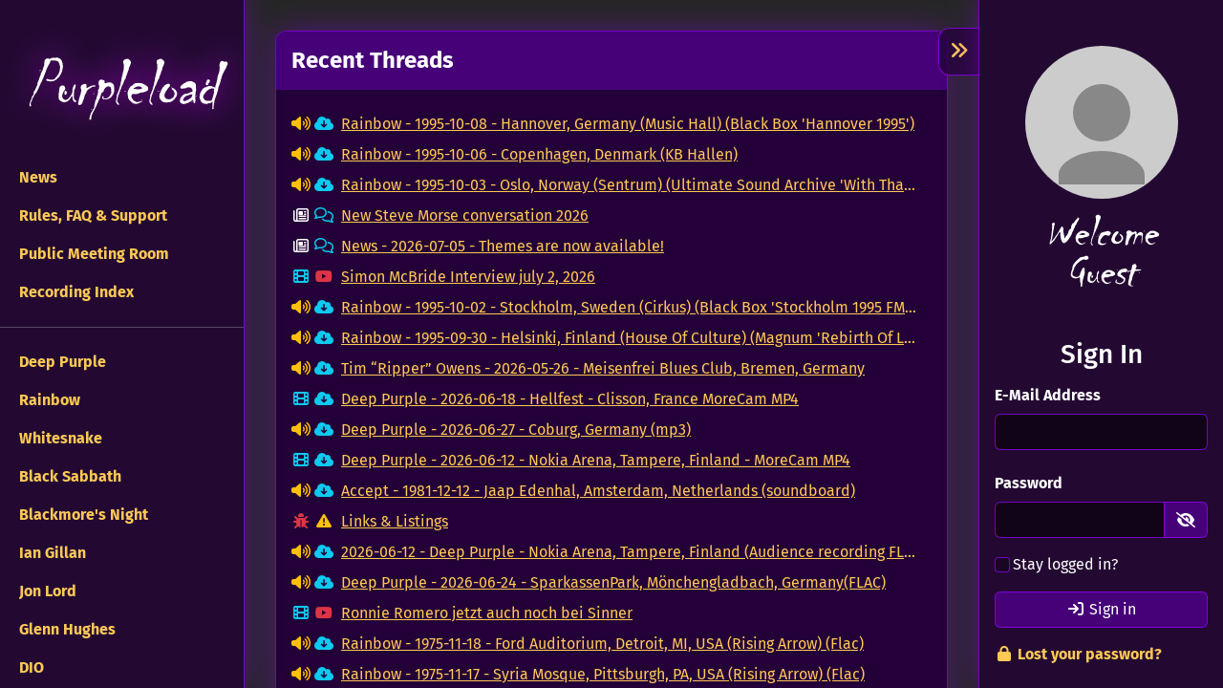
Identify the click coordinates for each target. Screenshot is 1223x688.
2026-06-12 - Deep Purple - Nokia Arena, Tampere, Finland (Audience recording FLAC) (628, 552)
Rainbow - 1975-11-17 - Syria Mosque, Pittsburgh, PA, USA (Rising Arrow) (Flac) (603, 674)
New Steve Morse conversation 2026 (465, 215)
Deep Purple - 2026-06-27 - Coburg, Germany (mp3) (516, 429)
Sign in (1101, 609)
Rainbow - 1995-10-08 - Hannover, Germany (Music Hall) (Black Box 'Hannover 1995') (627, 124)
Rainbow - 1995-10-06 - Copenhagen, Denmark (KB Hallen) (539, 154)
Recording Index (74, 292)
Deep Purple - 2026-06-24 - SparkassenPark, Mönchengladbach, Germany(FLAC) (613, 582)
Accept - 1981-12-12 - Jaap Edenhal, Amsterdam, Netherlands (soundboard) (598, 491)
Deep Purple (60, 362)
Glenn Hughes (65, 629)
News (36, 177)
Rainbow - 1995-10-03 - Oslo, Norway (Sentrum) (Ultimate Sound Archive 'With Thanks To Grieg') (628, 185)
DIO (29, 667)
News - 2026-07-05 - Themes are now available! (502, 246)
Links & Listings (394, 521)
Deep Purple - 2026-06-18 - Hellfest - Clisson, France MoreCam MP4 (570, 399)
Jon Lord (45, 591)
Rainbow (47, 400)
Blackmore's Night (81, 514)
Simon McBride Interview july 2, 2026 (468, 277)
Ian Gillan (50, 553)
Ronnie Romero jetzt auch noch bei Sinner (487, 613)
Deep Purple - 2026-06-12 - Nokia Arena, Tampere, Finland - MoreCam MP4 (595, 460)
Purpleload (122, 86)
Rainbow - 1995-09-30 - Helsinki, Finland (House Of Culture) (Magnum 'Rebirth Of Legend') (628, 338)
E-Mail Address (1048, 395)
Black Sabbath (68, 476)
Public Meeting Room (92, 254)
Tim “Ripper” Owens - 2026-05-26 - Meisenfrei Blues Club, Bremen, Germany (603, 368)
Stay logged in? (1065, 564)
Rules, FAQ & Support (91, 215)
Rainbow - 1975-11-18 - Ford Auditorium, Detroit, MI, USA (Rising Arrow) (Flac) (602, 643)
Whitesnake (58, 438)
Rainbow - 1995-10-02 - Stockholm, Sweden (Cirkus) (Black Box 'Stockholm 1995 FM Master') (628, 307)
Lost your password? (1078, 654)
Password (1028, 483)
